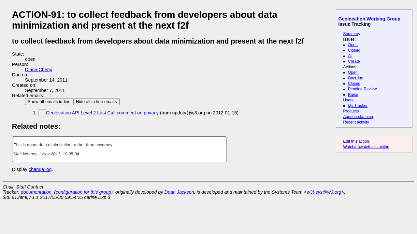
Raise (353, 94)
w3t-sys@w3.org (324, 192)
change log (40, 169)
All (350, 56)
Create (354, 61)
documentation (36, 192)
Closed (354, 50)
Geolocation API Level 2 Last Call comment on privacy (102, 112)
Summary (351, 34)
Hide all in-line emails (96, 101)
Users (348, 100)
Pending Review (362, 89)
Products (351, 111)
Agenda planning (358, 116)
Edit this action (356, 141)
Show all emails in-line (49, 101)
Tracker (358, 105)
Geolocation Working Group (369, 18)
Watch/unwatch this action (366, 147)
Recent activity (356, 122)
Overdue (355, 78)
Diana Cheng (38, 69)
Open (353, 45)
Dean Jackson (179, 192)
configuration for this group (83, 192)
